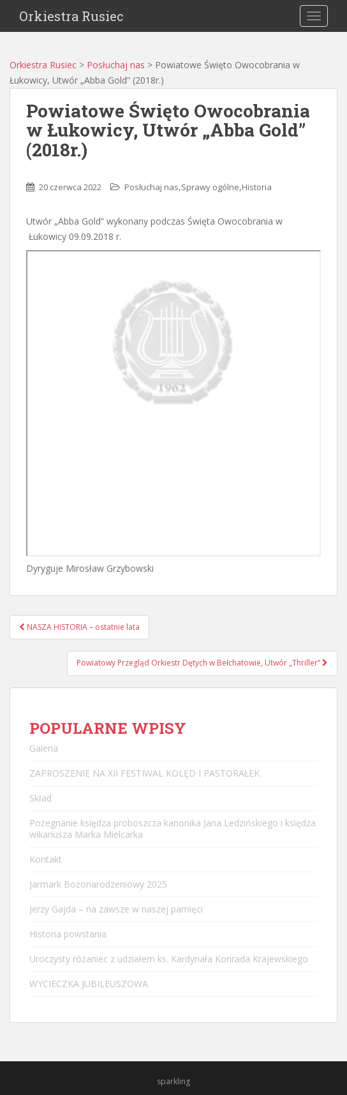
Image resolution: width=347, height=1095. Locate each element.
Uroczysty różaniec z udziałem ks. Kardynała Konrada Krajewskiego (168, 959)
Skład (40, 798)
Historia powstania (68, 934)
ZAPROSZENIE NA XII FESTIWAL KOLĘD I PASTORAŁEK (144, 773)
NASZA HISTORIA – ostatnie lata (79, 627)
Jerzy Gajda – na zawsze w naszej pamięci (116, 909)
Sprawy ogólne (210, 187)
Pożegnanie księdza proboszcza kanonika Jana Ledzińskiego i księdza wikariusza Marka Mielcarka (172, 828)
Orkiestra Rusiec (71, 16)
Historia (257, 187)
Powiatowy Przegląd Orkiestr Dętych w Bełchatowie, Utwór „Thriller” (202, 662)
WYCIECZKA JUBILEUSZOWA (88, 984)
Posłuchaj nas (116, 65)
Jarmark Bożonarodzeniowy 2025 (98, 884)
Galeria (43, 748)
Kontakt (45, 859)
